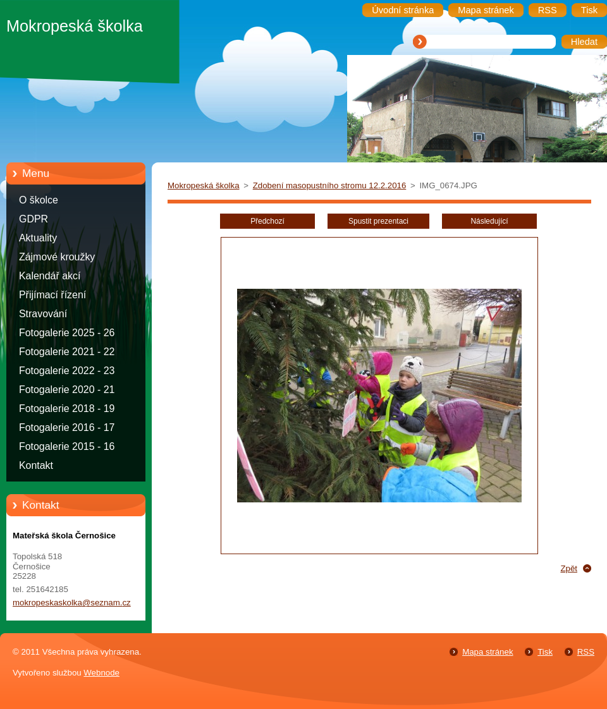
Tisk (545, 652)
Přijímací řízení (52, 294)
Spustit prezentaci (378, 221)
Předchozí (267, 221)
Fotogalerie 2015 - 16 (66, 446)
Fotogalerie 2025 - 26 (66, 332)
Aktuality (38, 238)
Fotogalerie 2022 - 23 (66, 370)
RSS (585, 652)
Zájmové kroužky (57, 256)
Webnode (101, 672)
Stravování (43, 313)
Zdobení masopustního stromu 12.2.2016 (330, 185)
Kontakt (36, 465)
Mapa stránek (487, 652)
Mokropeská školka (204, 185)
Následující (489, 221)
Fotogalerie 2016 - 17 (66, 427)
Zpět (568, 568)
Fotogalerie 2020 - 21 (66, 389)
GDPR (33, 219)
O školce (38, 200)
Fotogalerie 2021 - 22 (66, 351)
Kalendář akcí (49, 275)
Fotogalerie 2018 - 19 (66, 408)
